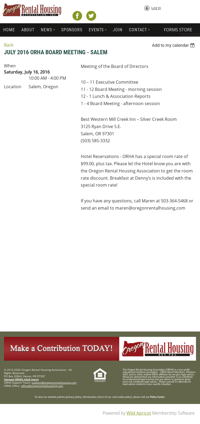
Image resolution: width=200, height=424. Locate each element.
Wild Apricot (138, 413)
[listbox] (174, 45)
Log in (156, 7)
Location (12, 87)
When (10, 66)
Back (8, 45)
